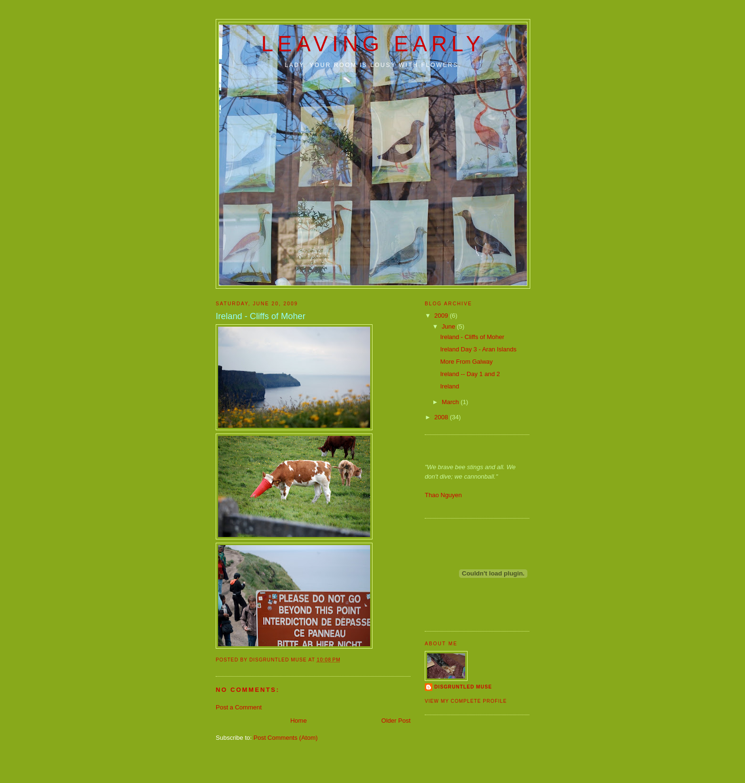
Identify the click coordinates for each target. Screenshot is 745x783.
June (449, 326)
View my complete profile (466, 701)
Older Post (396, 720)
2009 (442, 315)
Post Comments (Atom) (286, 737)
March (451, 402)
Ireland (449, 386)
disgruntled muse (463, 686)
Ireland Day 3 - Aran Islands (478, 349)
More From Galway (466, 361)
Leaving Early (373, 44)
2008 (442, 417)
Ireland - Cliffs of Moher (472, 336)
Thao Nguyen (443, 495)
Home (298, 720)
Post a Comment (239, 707)
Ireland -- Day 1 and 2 (470, 373)
